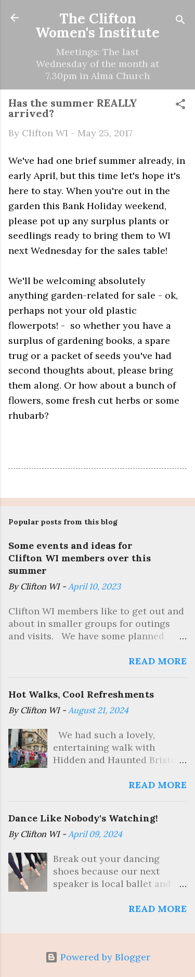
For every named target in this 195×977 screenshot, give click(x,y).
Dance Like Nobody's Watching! (83, 818)
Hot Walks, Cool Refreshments (81, 694)
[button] (180, 105)
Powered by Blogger (97, 957)
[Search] (180, 21)
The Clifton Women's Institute (97, 25)
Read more (157, 661)
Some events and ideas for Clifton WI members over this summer (79, 557)
